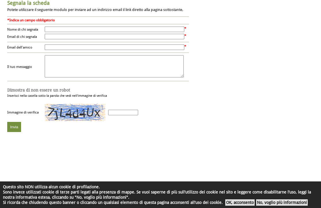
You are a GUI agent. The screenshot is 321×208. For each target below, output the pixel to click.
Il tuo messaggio (19, 69)
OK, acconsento (240, 202)
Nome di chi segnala (22, 29)
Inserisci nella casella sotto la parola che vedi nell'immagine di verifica (57, 97)
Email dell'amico (19, 47)
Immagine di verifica (23, 117)
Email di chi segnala (22, 37)
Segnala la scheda (28, 3)
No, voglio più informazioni (282, 202)
